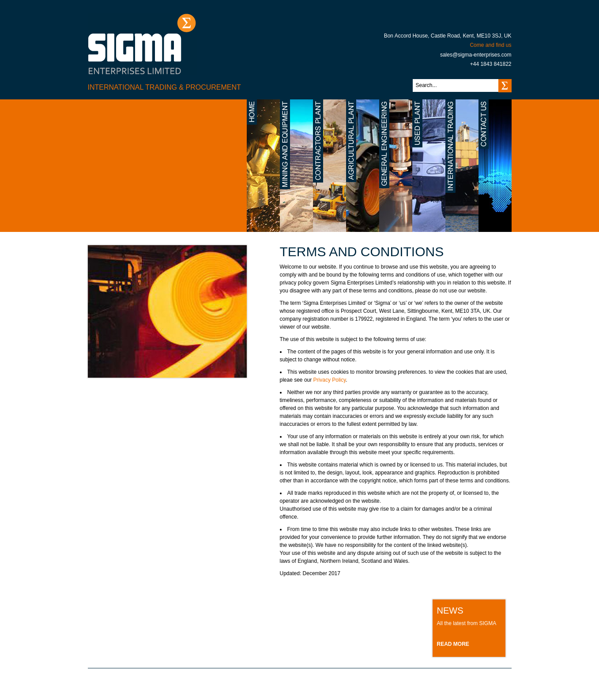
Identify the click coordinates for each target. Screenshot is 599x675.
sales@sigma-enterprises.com (476, 55)
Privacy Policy (329, 380)
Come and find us (490, 45)
